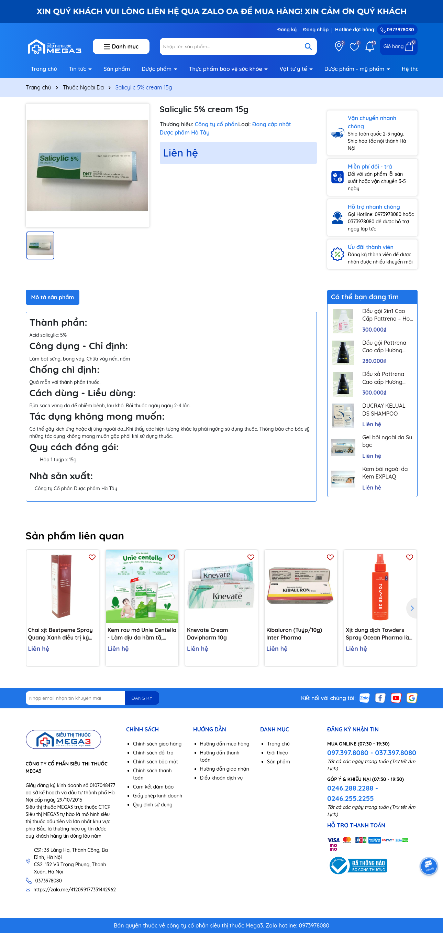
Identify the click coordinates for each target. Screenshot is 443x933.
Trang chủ (44, 68)
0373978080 (397, 29)
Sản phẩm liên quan (75, 535)
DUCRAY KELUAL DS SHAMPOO (384, 409)
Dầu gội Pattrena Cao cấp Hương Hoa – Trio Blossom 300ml (387, 346)
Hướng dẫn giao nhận (224, 769)
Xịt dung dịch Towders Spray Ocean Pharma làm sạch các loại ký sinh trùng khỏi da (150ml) (380, 634)
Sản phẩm (116, 68)
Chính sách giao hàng (157, 744)
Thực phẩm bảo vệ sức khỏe (226, 68)
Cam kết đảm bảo (153, 787)
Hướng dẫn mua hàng (225, 744)
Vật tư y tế (294, 68)
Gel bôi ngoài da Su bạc (387, 441)
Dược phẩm (157, 68)
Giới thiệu (277, 753)
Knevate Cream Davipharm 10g (207, 633)
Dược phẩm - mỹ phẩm (355, 68)
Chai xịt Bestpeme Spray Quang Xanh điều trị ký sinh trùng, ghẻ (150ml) (60, 634)
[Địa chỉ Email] (92, 698)
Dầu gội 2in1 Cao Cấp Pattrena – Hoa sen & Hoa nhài (387, 315)
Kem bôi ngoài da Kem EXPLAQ (385, 472)
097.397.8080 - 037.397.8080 (371, 752)
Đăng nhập (316, 29)
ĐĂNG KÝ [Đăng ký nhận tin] (142, 698)
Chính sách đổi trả (153, 753)
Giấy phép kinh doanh (157, 796)
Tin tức (78, 68)
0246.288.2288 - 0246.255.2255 (352, 793)
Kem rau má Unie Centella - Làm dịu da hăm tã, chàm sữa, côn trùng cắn (142, 634)
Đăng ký (287, 29)
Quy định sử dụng (153, 805)
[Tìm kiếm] (308, 46)
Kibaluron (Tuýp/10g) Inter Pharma (294, 633)
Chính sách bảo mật (155, 762)
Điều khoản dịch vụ (221, 778)
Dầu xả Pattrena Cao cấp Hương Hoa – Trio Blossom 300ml (387, 378)
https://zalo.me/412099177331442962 (74, 890)
